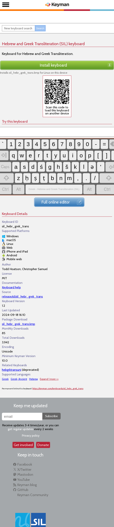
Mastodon (25, 462)
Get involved (23, 432)
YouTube (23, 467)
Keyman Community (32, 482)
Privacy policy (30, 423)
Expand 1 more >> (49, 366)
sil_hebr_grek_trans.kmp (18, 311)
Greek (5, 366)
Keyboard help (11, 275)
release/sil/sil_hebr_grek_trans (22, 284)
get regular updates (20, 417)
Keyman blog (27, 472)
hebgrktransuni (11, 357)
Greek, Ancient (19, 366)
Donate (43, 432)
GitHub (22, 477)
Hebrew (33, 366)
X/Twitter (24, 457)
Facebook (24, 452)
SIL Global (38, 521)
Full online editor (55, 189)
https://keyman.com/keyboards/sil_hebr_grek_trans (57, 376)
